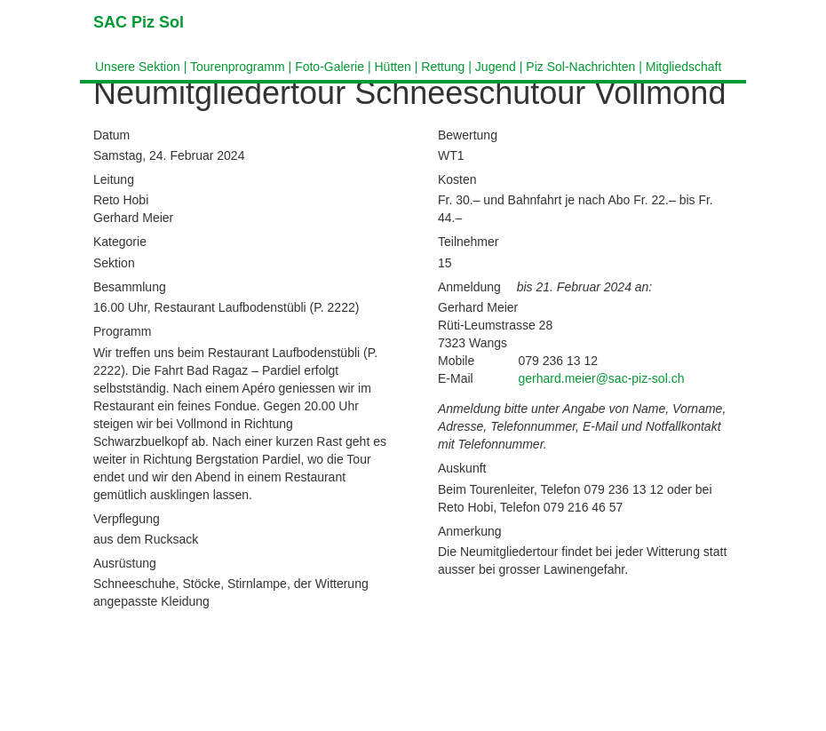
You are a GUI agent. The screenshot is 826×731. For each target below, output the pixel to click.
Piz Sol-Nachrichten (580, 67)
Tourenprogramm (237, 67)
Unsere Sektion (137, 67)
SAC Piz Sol (138, 22)
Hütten (392, 67)
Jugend (495, 67)
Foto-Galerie (329, 67)
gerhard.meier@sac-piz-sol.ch (602, 378)
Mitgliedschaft (684, 67)
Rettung (443, 67)
